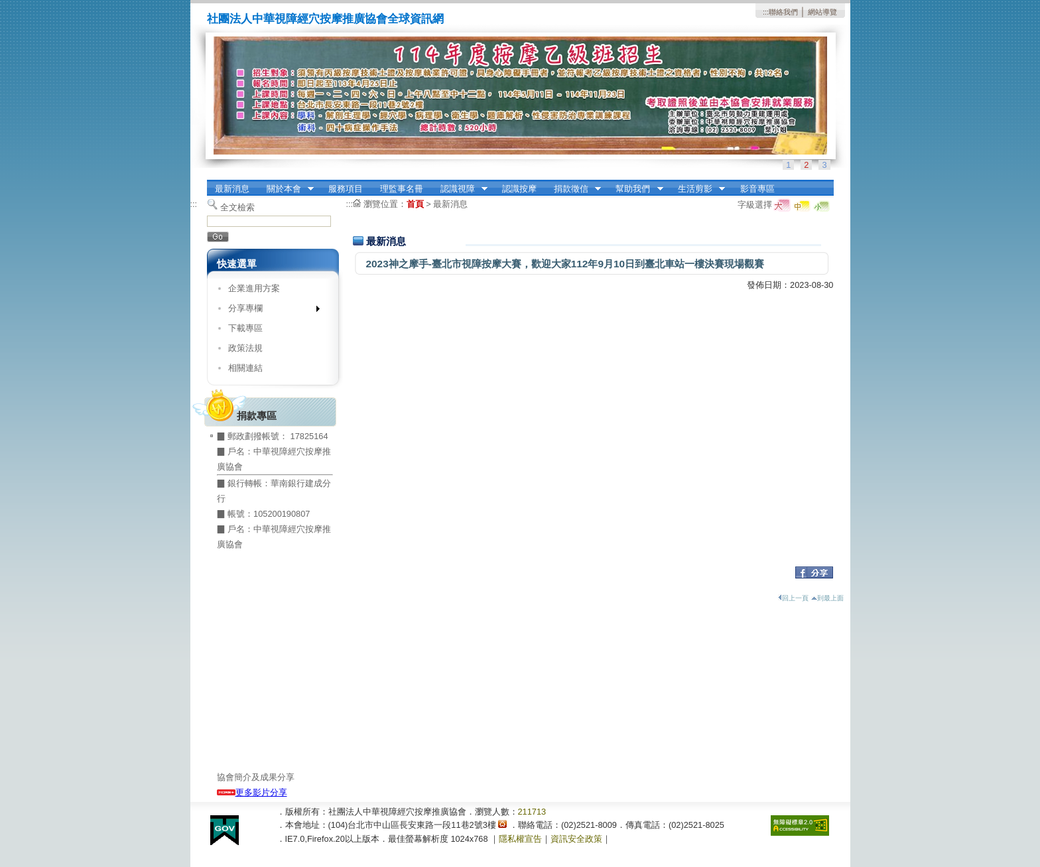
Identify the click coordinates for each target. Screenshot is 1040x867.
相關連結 (245, 368)
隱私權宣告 (520, 839)
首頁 (415, 204)
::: (766, 12)
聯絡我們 (783, 12)
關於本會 (286, 189)
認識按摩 (519, 189)
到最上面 (827, 598)
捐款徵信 (573, 189)
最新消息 (232, 189)
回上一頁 (793, 598)
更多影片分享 (252, 792)
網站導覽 (822, 12)
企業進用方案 (254, 288)
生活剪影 (697, 189)
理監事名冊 (401, 189)
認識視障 (459, 189)
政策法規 (245, 348)
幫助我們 (635, 189)
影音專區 (757, 189)
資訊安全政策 (576, 839)
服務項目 (345, 189)
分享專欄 (269, 310)
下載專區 (245, 328)
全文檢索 (237, 207)
